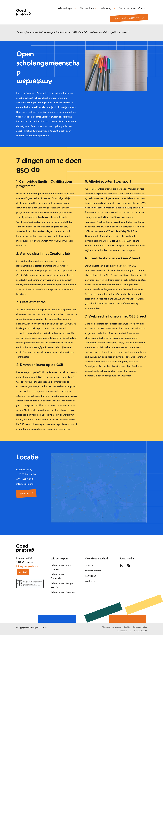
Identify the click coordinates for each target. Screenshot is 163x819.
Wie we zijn (106, 8)
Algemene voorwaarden (111, 616)
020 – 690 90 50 (24, 479)
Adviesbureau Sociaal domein (62, 555)
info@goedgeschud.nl (27, 554)
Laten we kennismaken (127, 18)
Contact (142, 8)
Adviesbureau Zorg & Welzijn (62, 573)
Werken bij (90, 569)
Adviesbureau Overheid (63, 580)
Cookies (127, 616)
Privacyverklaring (140, 616)
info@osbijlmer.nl (25, 483)
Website (24, 493)
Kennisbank (91, 564)
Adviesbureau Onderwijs (58, 564)
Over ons (90, 553)
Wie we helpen (65, 8)
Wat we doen (87, 8)
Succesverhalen (127, 8)
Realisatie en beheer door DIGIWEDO (132, 619)
